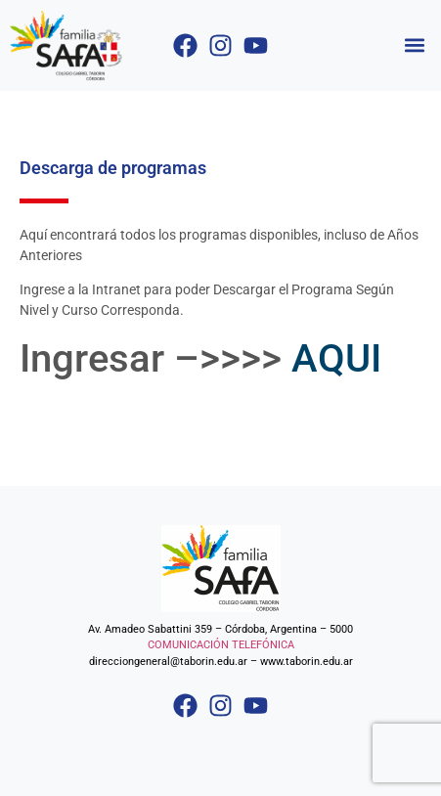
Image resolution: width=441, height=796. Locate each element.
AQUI (336, 358)
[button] (415, 45)
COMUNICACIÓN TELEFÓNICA (221, 645)
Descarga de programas (113, 167)
